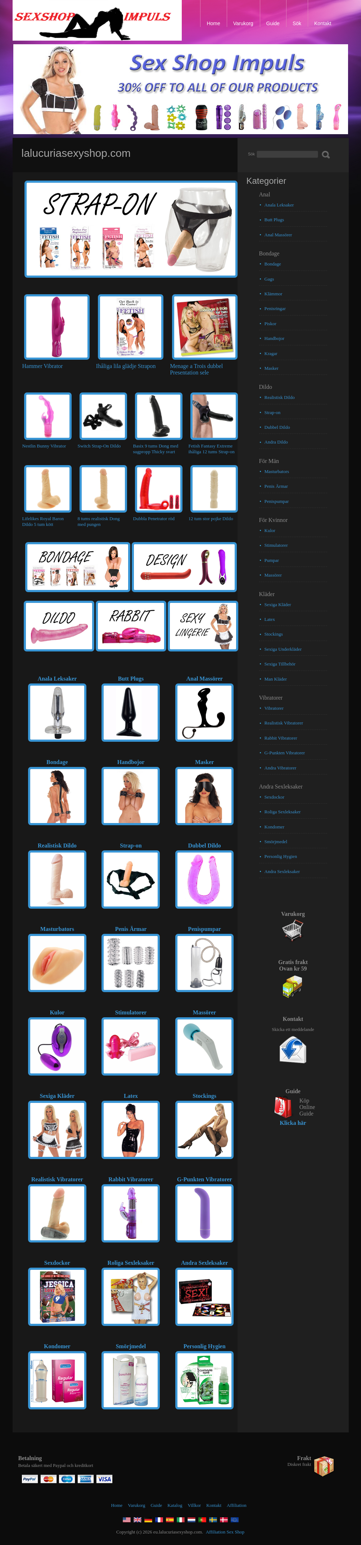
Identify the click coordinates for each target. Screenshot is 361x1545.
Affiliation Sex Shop (225, 1532)
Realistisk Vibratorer (284, 723)
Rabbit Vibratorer (281, 738)
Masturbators (277, 471)
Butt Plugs (274, 219)
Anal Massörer (278, 234)
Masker (272, 368)
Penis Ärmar (276, 486)
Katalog (174, 1505)
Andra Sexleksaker (282, 871)
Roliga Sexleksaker (283, 811)
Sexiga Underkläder (283, 649)
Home (117, 1505)
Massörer (273, 575)
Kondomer (275, 827)
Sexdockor (275, 797)
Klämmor (274, 293)
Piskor (270, 323)
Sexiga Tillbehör (280, 664)
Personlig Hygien (281, 856)
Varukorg (136, 1505)
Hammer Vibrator (42, 366)
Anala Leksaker (279, 205)
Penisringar (275, 308)
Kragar (271, 353)
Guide (156, 1505)
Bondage (273, 264)
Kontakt (213, 1505)
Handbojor (275, 338)
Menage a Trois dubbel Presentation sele (196, 369)
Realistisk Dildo (280, 397)
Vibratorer (274, 708)
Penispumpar (277, 501)
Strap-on (273, 412)
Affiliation (237, 1505)
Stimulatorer (276, 545)
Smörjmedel (276, 841)
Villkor (194, 1505)
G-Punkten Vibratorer (285, 752)
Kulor (270, 530)
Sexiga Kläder (278, 604)
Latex (270, 619)
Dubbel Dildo (277, 427)
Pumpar (272, 560)
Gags (269, 279)
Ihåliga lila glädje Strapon (126, 366)
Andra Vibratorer (281, 768)
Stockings (274, 634)
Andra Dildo (276, 442)
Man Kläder (276, 679)
